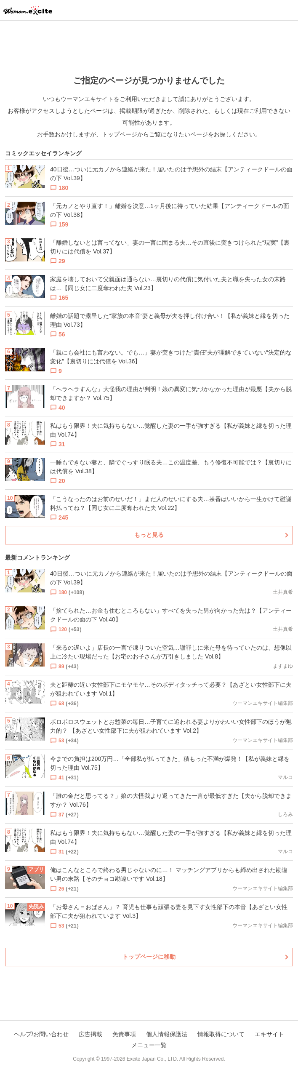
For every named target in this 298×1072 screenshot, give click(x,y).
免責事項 (124, 1034)
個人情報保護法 (166, 1034)
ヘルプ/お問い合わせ (41, 1034)
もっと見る (149, 534)
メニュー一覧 (149, 1045)
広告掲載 (90, 1034)
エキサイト (269, 1034)
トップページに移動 (149, 956)
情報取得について (221, 1034)
